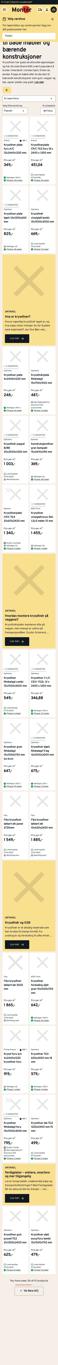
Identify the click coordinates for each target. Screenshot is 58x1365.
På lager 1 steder (40, 548)
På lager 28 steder (14, 249)
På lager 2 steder (13, 548)
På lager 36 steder (41, 180)
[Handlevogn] (54, 10)
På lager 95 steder (14, 786)
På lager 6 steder (13, 713)
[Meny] (4, 10)
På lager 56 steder (41, 1020)
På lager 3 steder (41, 410)
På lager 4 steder (41, 1089)
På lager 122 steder (14, 180)
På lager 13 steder (41, 786)
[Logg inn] (47, 10)
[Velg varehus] (40, 10)
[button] (29, 99)
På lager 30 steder (41, 713)
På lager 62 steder (14, 410)
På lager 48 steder (41, 479)
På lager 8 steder (13, 1270)
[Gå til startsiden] (22, 10)
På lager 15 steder (41, 1270)
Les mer (39, 82)
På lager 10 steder (41, 249)
